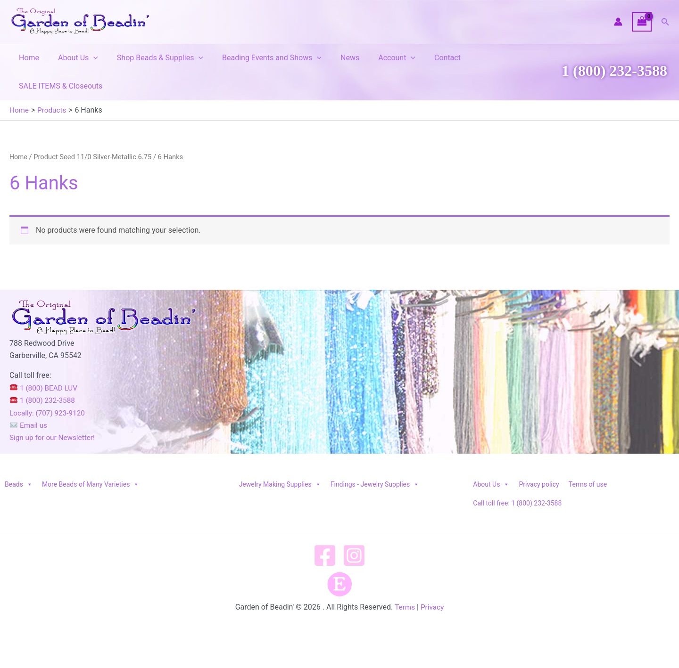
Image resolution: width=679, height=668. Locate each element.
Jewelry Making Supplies (280, 456)
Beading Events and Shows (258, 58)
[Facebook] (325, 527)
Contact (423, 57)
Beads (19, 456)
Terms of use (588, 456)
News (332, 57)
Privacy (433, 578)
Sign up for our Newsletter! (54, 409)
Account (376, 58)
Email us (29, 396)
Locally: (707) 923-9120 (48, 384)
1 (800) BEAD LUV (45, 359)
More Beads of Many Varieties (90, 456)
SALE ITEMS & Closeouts (493, 57)
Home (27, 57)
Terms (404, 578)
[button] (665, 22)
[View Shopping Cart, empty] (642, 22)
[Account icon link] (618, 21)
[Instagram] (354, 527)
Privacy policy (539, 456)
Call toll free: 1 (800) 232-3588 (517, 475)
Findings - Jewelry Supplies (375, 456)
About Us (72, 58)
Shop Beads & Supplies (151, 58)
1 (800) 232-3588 (614, 56)
